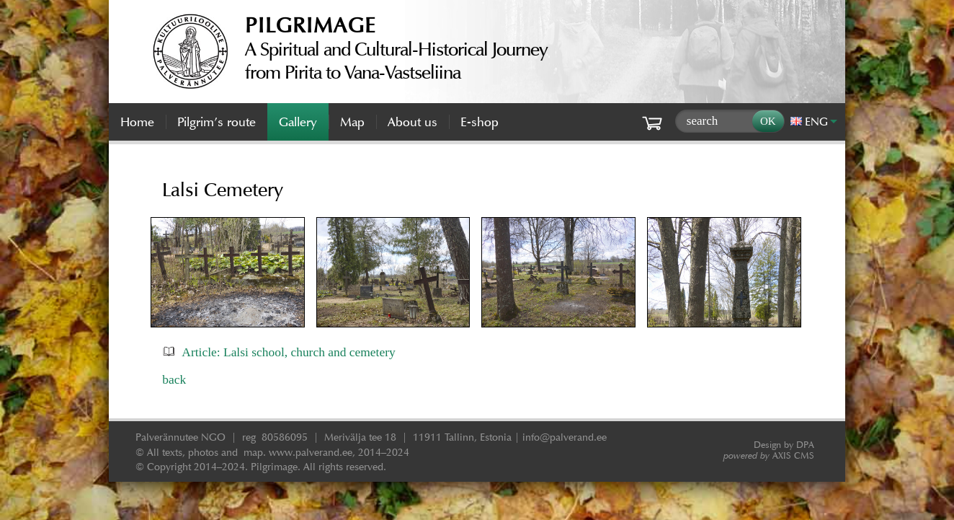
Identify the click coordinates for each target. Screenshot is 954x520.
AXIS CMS (768, 455)
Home (137, 122)
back (174, 379)
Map (352, 122)
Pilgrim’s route (216, 122)
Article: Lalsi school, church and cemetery (288, 352)
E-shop (479, 122)
